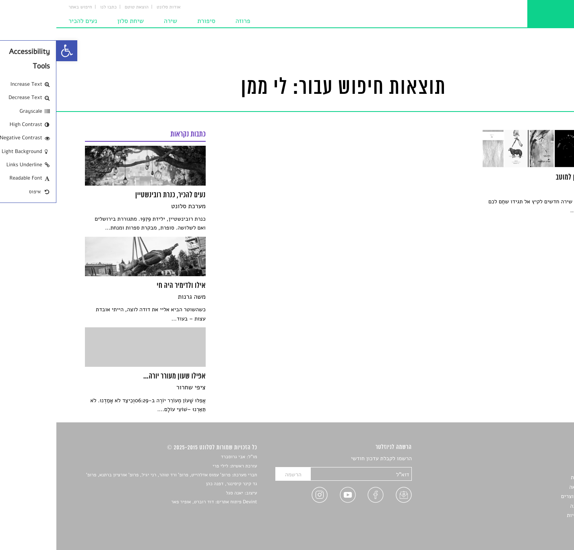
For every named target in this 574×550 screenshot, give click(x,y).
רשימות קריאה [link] (529, 487)
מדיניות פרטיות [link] (527, 515)
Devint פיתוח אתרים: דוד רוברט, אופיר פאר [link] (157, 502)
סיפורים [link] (536, 459)
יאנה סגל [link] (178, 493)
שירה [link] (114, 21)
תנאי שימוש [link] (531, 524)
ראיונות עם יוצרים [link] (525, 496)
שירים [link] (538, 468)
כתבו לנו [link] (52, 7)
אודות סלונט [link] (112, 7)
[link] (10, 50)
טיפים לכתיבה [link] (529, 506)
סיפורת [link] (150, 21)
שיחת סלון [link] (74, 21)
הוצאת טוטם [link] (80, 7)
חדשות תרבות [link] (529, 477)
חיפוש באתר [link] (24, 7)
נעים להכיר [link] (26, 21)
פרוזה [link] (186, 21)
